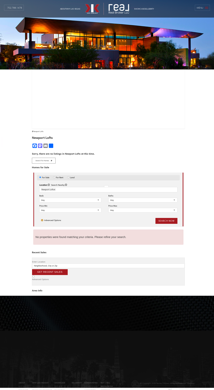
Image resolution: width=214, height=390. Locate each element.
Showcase (139, 9)
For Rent (59, 177)
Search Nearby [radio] (59, 185)
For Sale (45, 177)
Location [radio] (44, 185)
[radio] (40, 177)
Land (72, 177)
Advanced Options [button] (52, 220)
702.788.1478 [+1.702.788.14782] (14, 7)
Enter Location (38, 262)
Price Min (43, 206)
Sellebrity (149, 9)
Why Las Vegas (73, 9)
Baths (110, 196)
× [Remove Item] (54, 189)
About (63, 9)
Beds (41, 196)
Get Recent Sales (49, 272)
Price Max (112, 206)
